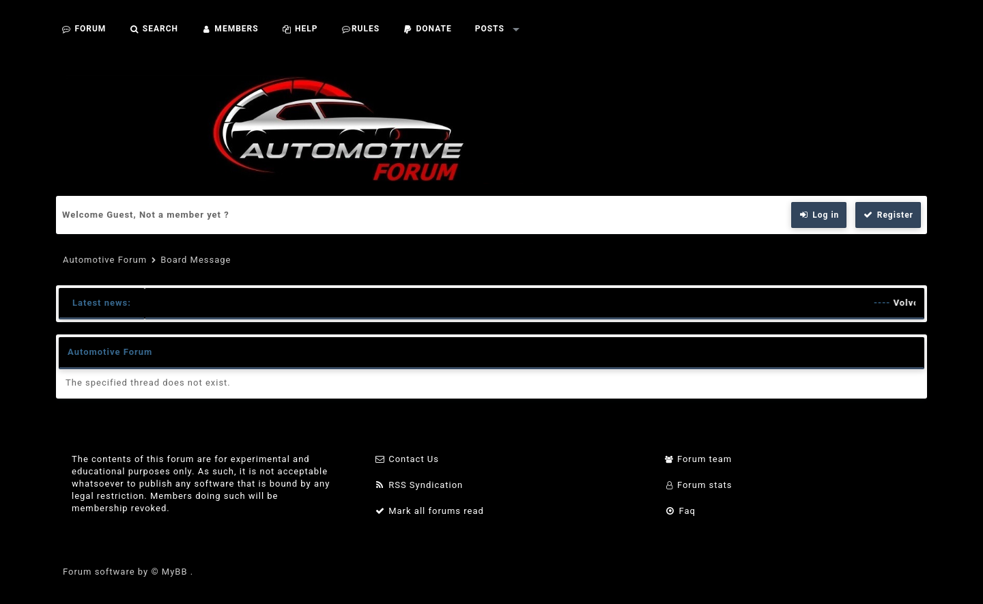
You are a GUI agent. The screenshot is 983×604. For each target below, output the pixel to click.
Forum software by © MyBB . (128, 571)
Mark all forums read (429, 511)
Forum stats (698, 485)
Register (888, 215)
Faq (680, 511)
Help (300, 28)
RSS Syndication (418, 485)
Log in (819, 215)
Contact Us (406, 459)
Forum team (698, 459)
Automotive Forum (105, 260)
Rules (360, 28)
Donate (427, 28)
